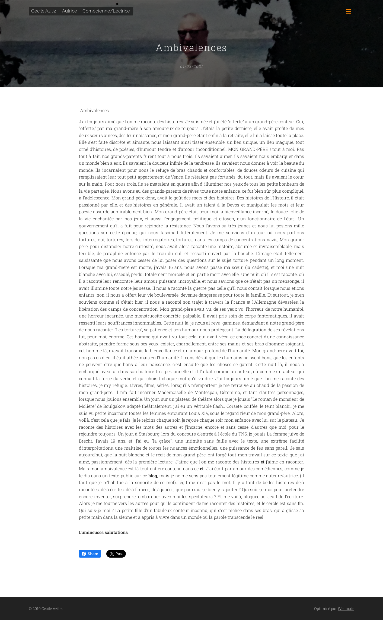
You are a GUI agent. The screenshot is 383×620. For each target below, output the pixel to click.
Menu (348, 11)
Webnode (346, 608)
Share (90, 554)
